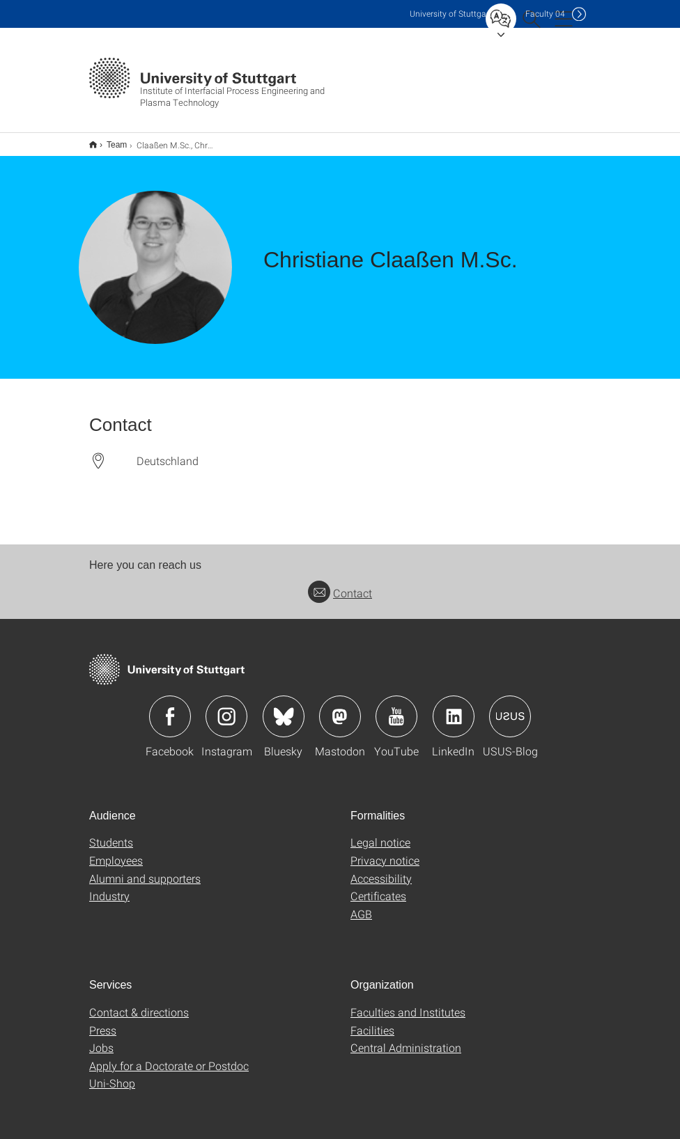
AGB (361, 904)
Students (111, 833)
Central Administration (405, 1038)
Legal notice (380, 833)
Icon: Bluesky (283, 707)
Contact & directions (139, 1003)
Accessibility (381, 869)
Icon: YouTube (396, 707)
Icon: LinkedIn (453, 707)
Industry (109, 886)
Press (102, 1021)
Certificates (378, 886)
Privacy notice (384, 851)
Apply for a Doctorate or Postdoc (169, 1056)
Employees (116, 851)
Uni (451, 13)
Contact (340, 583)
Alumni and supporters (145, 869)
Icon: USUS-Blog (510, 707)
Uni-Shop (112, 1074)
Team (109, 140)
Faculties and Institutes (407, 1003)
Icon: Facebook (170, 707)
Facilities (372, 1021)
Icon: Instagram (226, 707)
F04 (545, 13)
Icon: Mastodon (340, 707)
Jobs (101, 1038)
